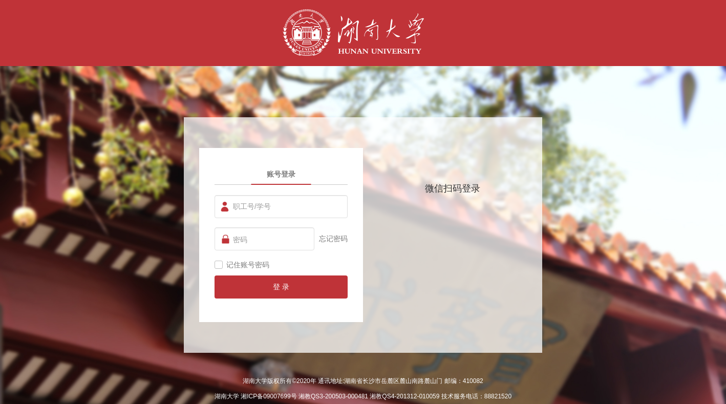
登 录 (281, 287)
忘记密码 (333, 239)
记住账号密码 (247, 265)
